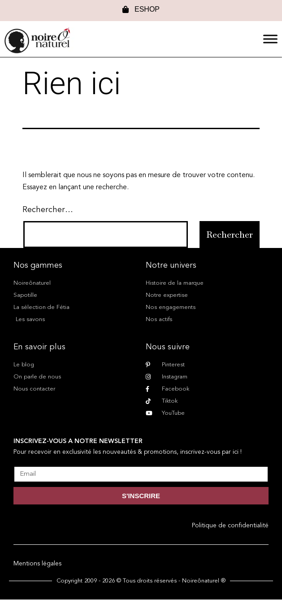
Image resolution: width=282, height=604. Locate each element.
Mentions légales (37, 564)
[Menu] (270, 39)
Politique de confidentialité (230, 525)
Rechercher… (47, 210)
